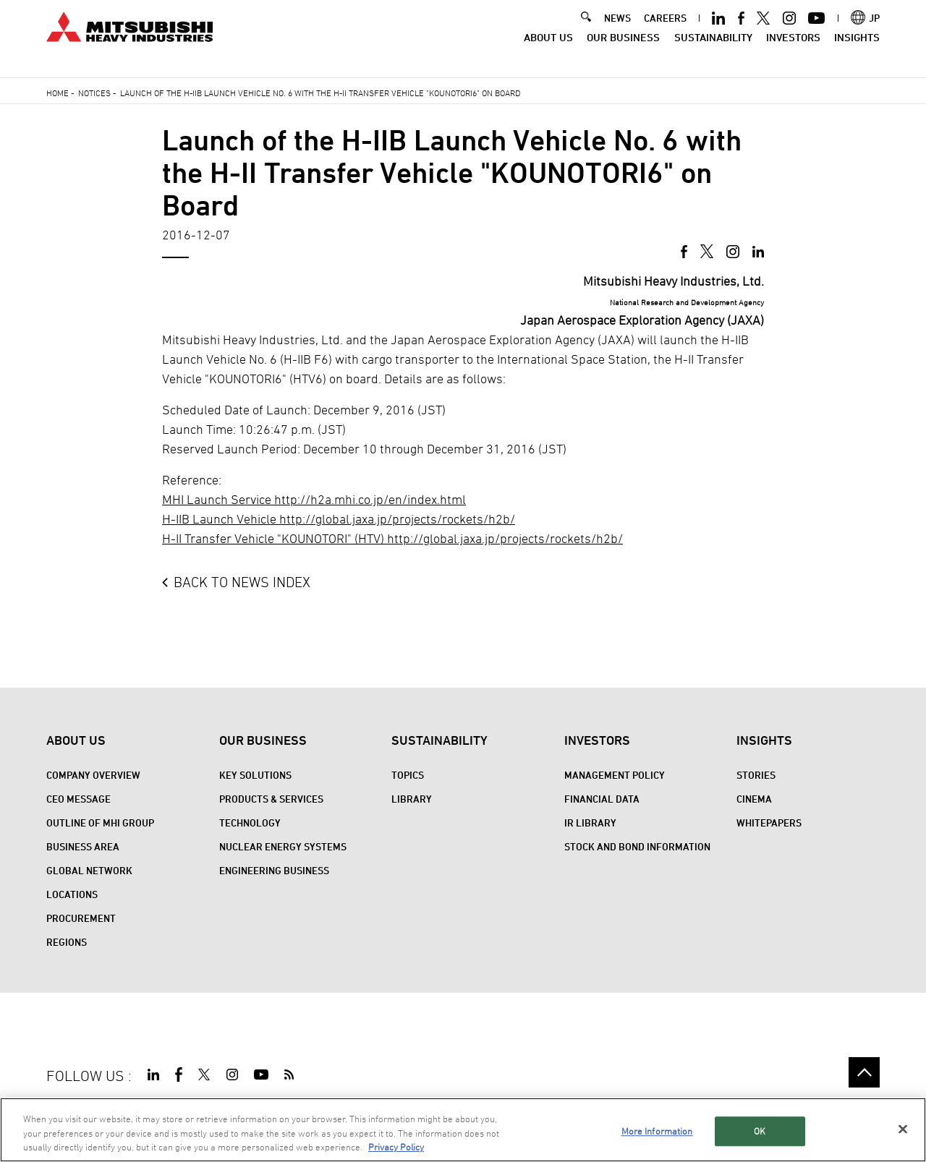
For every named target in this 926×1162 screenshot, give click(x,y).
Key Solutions (255, 775)
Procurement (81, 918)
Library (411, 799)
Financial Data (602, 799)
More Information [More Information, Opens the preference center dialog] (657, 1131)
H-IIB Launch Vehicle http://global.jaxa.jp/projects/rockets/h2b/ (338, 518)
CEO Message (78, 799)
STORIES (756, 775)
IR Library (590, 822)
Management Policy (614, 775)
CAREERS (665, 30)
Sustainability (713, 49)
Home (57, 92)
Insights (857, 49)
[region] (463, 1130)
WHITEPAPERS (769, 822)
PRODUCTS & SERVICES (271, 799)
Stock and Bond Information (637, 846)
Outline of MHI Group (100, 822)
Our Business (623, 49)
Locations (72, 894)
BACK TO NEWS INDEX (242, 582)
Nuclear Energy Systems (283, 846)
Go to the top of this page (864, 1072)
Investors (793, 49)
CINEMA (754, 799)
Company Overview (93, 775)
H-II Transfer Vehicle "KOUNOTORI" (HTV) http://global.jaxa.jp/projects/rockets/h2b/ (392, 538)
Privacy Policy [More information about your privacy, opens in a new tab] (396, 1147)
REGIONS (66, 942)
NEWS (617, 30)
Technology (250, 822)
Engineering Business (274, 870)
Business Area (82, 846)
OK (759, 1131)
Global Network (89, 870)
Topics (407, 775)
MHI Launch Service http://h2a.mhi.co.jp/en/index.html (314, 499)
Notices (94, 92)
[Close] (903, 1129)
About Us (548, 49)
